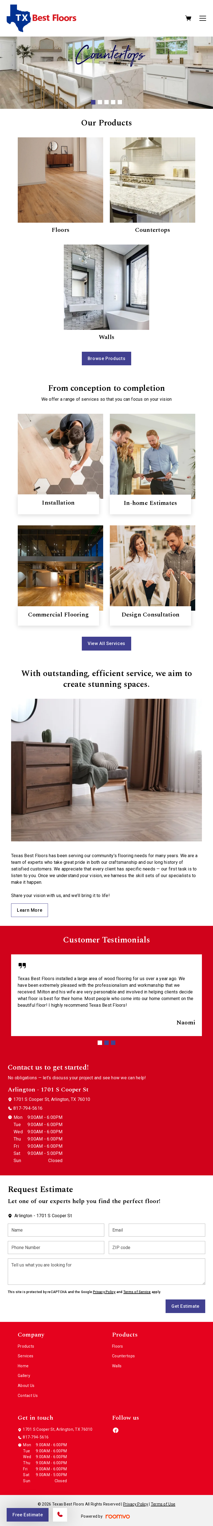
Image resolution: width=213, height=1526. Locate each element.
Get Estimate (185, 1306)
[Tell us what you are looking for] (106, 1271)
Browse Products (107, 358)
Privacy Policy (104, 1292)
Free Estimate (27, 1514)
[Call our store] (60, 1515)
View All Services (106, 643)
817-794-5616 (27, 1108)
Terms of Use (163, 1504)
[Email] (157, 1230)
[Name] (56, 1230)
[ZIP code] (157, 1247)
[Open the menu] (202, 18)
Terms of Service (137, 1292)
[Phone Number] (56, 1247)
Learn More (29, 910)
